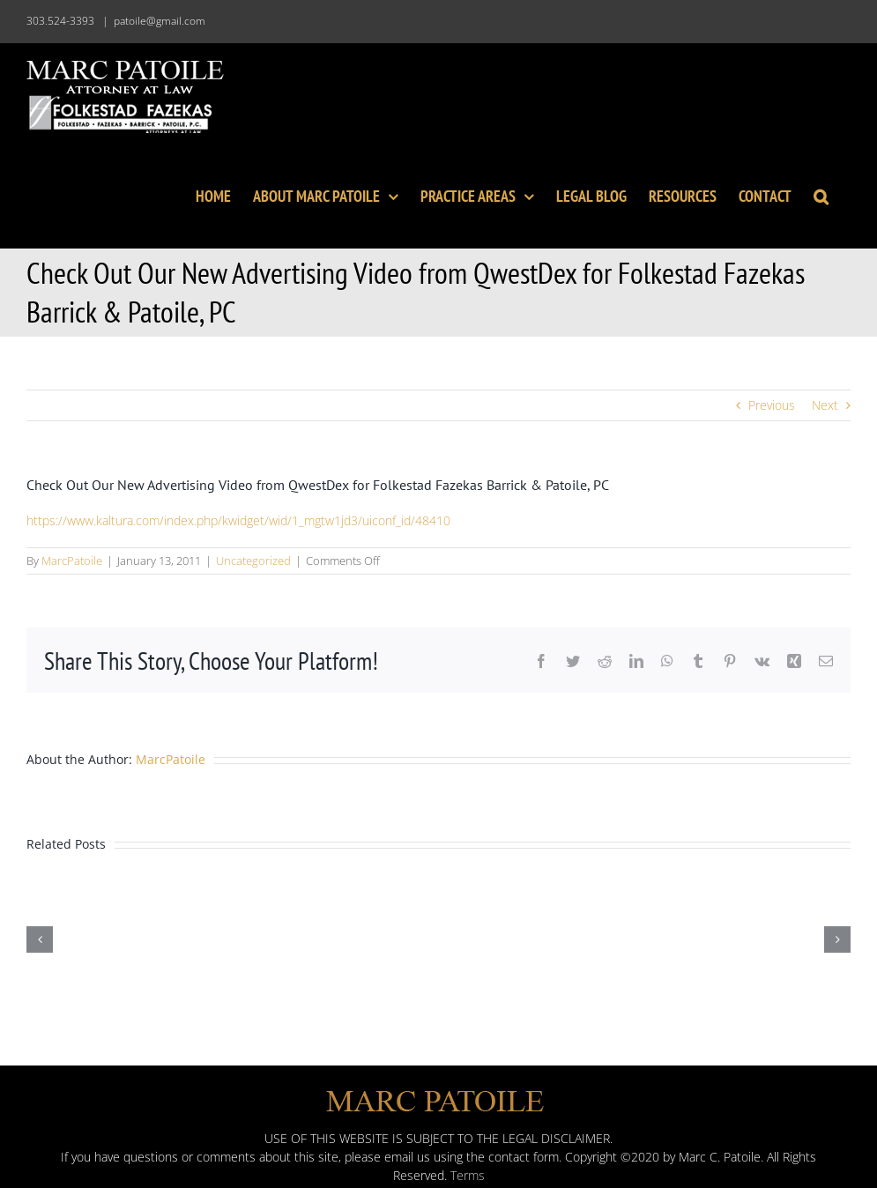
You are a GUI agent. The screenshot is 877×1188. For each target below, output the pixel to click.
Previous (771, 405)
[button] (821, 195)
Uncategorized (253, 560)
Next (825, 405)
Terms (467, 1175)
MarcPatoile (71, 560)
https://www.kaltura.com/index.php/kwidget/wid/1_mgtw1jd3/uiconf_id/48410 (238, 520)
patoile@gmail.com (159, 20)
